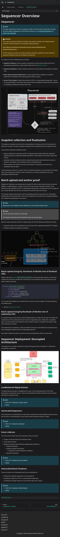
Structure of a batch (14, 307)
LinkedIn (4, 525)
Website (4, 527)
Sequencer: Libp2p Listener (20, 402)
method (22, 277)
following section (42, 65)
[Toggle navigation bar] (2, 2)
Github (7, 405)
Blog (3, 522)
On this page (5, 11)
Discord (4, 515)
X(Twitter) (4, 517)
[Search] (57, 2)
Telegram (4, 520)
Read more (6, 205)
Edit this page (6, 497)
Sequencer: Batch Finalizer (19, 488)
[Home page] (2, 7)
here (26, 213)
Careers (4, 530)
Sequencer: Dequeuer (18, 424)
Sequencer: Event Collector (20, 460)
